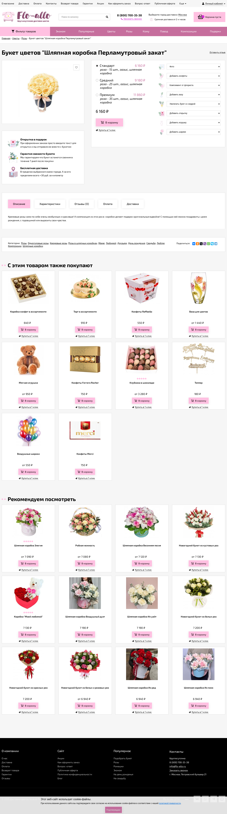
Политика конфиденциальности (75, 774)
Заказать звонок (178, 770)
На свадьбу (120, 778)
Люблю (161, 243)
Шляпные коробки (33, 246)
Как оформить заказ (69, 762)
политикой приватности (170, 803)
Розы (129, 31)
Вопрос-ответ (65, 766)
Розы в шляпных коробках (82, 243)
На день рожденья (123, 774)
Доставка (7, 762)
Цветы (111, 31)
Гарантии (7, 774)
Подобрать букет (123, 758)
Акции (61, 758)
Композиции (188, 31)
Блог (60, 778)
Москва (182, 14)
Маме (101, 243)
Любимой (111, 243)
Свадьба (151, 243)
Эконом (60, 31)
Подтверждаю (113, 810)
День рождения (136, 243)
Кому (146, 31)
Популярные (86, 31)
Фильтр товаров (24, 31)
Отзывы (6, 778)
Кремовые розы (58, 243)
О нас (5, 758)
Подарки (215, 31)
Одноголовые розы (38, 243)
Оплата (6, 766)
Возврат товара (10, 770)
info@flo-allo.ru (177, 766)
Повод (164, 31)
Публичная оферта (68, 770)
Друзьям (122, 243)
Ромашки (119, 766)
